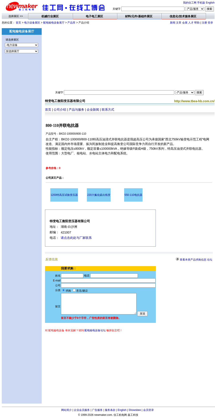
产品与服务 (76, 109)
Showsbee (135, 410)
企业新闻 (93, 109)
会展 (185, 22)
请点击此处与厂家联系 (76, 237)
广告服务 (97, 410)
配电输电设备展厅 (53, 22)
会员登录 (148, 410)
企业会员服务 (82, 410)
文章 (178, 22)
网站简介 (66, 410)
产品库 (71, 22)
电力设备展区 (32, 22)
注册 (204, 22)
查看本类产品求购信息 (193, 259)
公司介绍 (60, 109)
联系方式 (108, 109)
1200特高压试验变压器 (64, 194)
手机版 (201, 2)
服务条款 (110, 410)
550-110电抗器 (133, 194)
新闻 (172, 22)
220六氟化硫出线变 (98, 194)
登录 (210, 22)
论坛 (209, 259)
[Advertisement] (21, 134)
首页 (18, 22)
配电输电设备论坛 (95, 330)
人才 (191, 22)
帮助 (196, 22)
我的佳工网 (189, 2)
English (210, 2)
